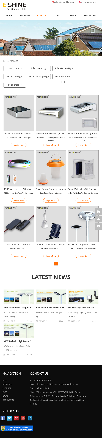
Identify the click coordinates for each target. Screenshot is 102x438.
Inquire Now (19, 137)
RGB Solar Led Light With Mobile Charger (19, 181)
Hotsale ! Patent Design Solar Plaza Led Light (27, 299)
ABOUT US (7, 376)
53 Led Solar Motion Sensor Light (19, 125)
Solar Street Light (38, 68)
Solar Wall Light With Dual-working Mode (83, 181)
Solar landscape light (14, 76)
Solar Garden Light (63, 68)
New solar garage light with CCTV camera (82, 306)
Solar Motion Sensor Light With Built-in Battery (51, 125)
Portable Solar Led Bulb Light (51, 236)
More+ (29, 313)
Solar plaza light (87, 68)
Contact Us (39, 365)
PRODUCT (41, 15)
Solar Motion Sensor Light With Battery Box (83, 125)
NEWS (5, 388)
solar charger (63, 76)
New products (15, 68)
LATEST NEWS (51, 269)
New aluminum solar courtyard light (55, 299)
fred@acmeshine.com (68, 376)
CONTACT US (8, 392)
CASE (4, 384)
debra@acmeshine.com (64, 2)
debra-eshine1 (42, 380)
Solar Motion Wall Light (39, 77)
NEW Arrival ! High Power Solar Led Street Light (28, 333)
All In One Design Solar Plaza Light (83, 236)
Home (9, 15)
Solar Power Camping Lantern (51, 181)
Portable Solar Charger (18, 236)
